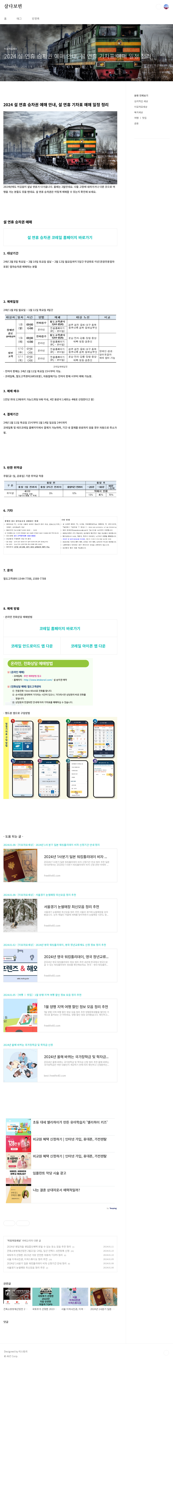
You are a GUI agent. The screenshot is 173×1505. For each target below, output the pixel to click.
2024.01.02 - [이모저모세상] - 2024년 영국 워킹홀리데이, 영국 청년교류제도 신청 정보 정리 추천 (54, 1038)
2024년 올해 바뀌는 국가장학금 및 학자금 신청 (28, 1138)
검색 (158, 6)
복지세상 (138, 112)
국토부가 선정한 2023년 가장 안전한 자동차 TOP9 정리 (35, 1396)
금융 (136, 123)
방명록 (35, 18)
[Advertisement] (60, 614)
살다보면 (13, 6)
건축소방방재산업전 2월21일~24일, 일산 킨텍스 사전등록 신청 (38, 1391)
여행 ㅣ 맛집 (140, 117)
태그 (19, 18)
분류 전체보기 (141, 95)
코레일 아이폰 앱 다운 (88, 692)
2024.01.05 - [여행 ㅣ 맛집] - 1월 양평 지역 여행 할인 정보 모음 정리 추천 (42, 1088)
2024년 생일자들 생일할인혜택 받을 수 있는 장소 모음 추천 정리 (39, 1387)
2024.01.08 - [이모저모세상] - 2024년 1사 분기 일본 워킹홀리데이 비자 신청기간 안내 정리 (51, 938)
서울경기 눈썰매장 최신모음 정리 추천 (26, 1408)
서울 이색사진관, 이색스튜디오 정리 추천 (27, 1400)
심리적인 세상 (141, 101)
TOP (166, 1493)
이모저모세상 (14, 1381)
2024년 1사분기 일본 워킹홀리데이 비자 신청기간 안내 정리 (37, 1404)
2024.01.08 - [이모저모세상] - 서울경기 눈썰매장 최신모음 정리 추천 (39, 988)
